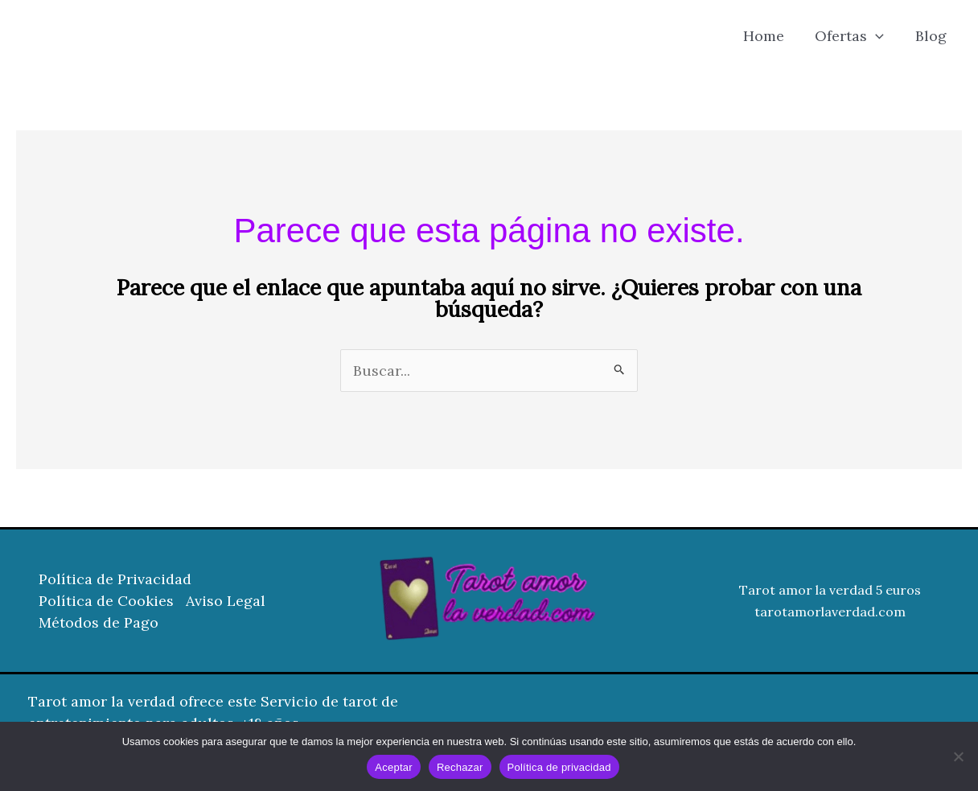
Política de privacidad (559, 767)
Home (768, 36)
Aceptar (394, 767)
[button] (878, 36)
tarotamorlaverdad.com (830, 612)
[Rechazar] (958, 756)
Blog (931, 36)
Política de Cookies (106, 600)
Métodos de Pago (98, 622)
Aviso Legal (225, 600)
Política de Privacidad (115, 579)
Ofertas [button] (852, 36)
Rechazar (460, 767)
